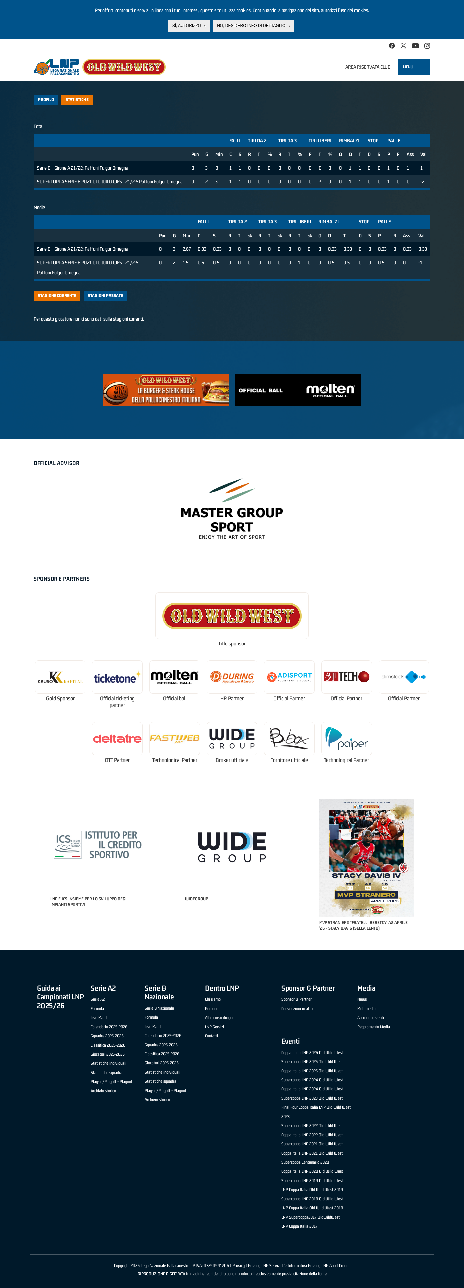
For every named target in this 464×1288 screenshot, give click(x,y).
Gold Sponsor (60, 698)
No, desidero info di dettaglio (251, 25)
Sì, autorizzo (186, 25)
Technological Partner (174, 760)
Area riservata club (368, 67)
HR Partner (232, 698)
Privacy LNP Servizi (264, 1265)
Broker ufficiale (232, 760)
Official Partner (289, 698)
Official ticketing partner (117, 701)
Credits (344, 1265)
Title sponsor (232, 644)
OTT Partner (117, 760)
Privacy (238, 1265)
